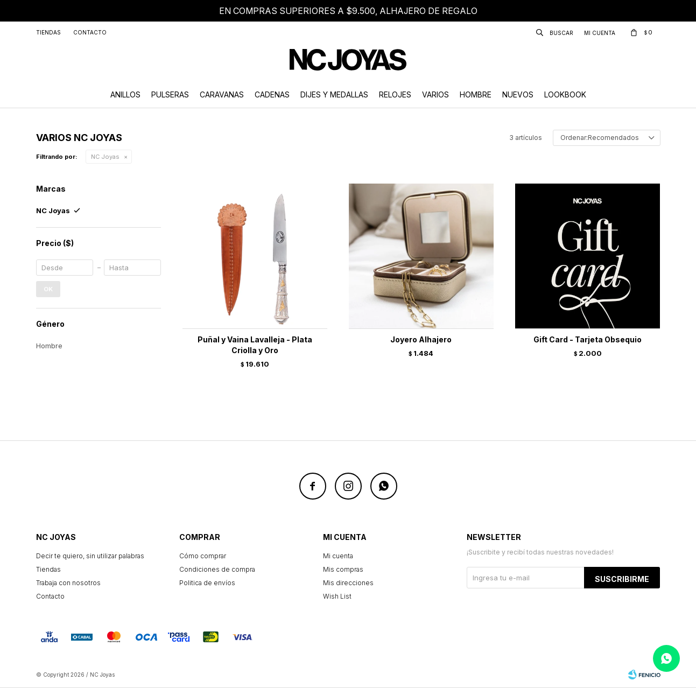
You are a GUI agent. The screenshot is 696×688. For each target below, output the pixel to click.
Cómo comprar (202, 556)
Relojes (395, 94)
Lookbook (565, 94)
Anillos (125, 94)
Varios (435, 94)
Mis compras (343, 569)
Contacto (90, 32)
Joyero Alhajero (421, 339)
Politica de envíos (207, 583)
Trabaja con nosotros (68, 583)
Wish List (337, 596)
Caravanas (222, 94)
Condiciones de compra (217, 569)
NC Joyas (105, 156)
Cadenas (272, 94)
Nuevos (517, 94)
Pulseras (170, 94)
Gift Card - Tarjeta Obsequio (587, 339)
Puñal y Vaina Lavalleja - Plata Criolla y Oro (255, 345)
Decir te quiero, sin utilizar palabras (90, 556)
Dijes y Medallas (334, 94)
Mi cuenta (338, 556)
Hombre (475, 94)
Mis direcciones (348, 583)
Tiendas (48, 32)
